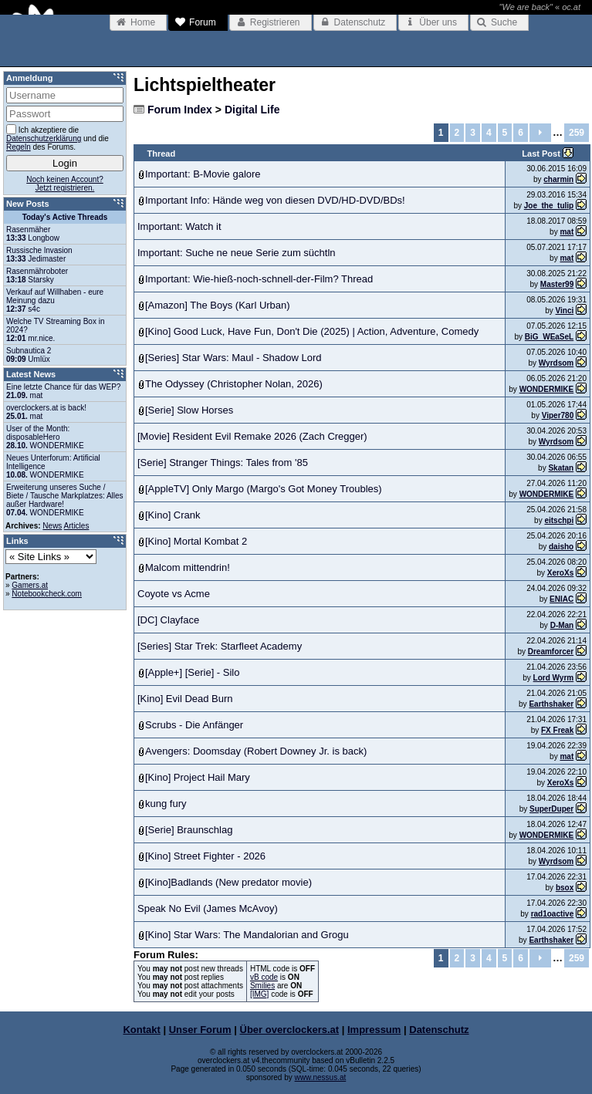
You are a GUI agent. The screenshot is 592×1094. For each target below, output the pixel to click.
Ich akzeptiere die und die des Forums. (57, 137)
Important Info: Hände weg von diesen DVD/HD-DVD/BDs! (275, 200)
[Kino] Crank (173, 515)
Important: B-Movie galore (203, 174)
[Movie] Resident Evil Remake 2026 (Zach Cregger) (252, 436)
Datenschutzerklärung (43, 138)
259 (576, 132)
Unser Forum (200, 1029)
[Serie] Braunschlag (188, 830)
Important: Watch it (179, 226)
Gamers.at (30, 585)
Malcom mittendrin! (187, 567)
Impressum (374, 1029)
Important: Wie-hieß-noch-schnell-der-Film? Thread (259, 279)
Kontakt (141, 1029)
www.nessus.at (321, 1077)
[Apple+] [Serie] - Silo (192, 672)
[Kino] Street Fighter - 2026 (205, 856)
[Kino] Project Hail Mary (197, 777)
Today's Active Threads (65, 217)
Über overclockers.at (290, 1029)
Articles (77, 526)
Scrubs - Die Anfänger (194, 725)
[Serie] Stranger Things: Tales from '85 (222, 462)
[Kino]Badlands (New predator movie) (228, 882)
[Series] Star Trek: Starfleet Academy (219, 646)
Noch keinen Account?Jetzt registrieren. (64, 183)
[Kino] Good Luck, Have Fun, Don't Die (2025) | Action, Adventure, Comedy (312, 331)
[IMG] (259, 994)
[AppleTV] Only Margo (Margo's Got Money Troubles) (263, 489)
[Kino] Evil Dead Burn (185, 698)
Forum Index (179, 109)
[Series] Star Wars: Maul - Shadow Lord (233, 357)
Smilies (262, 985)
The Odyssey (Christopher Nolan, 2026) (234, 384)
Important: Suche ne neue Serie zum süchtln (236, 252)
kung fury (165, 803)
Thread (161, 153)
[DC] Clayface (168, 620)
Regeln (18, 147)
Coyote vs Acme (173, 593)
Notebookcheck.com (47, 593)
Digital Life (252, 109)
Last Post (542, 153)
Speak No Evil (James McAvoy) (207, 908)
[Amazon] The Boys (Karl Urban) (217, 305)
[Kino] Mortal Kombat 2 (196, 541)
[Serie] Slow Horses (189, 410)
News (52, 526)
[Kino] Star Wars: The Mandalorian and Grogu (247, 934)
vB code (264, 977)
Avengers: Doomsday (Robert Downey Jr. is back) (256, 751)
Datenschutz (439, 1029)
